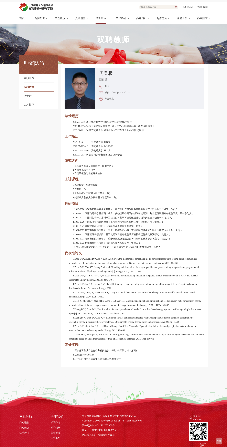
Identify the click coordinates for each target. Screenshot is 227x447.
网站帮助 (24, 427)
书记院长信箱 (202, 7)
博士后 (28, 95)
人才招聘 (29, 104)
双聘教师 (29, 87)
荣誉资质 (55, 432)
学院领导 (55, 427)
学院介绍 (55, 422)
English (190, 7)
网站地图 (24, 422)
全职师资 (29, 78)
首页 (22, 18)
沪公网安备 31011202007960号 (98, 425)
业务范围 (55, 438)
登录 (184, 7)
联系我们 (24, 432)
